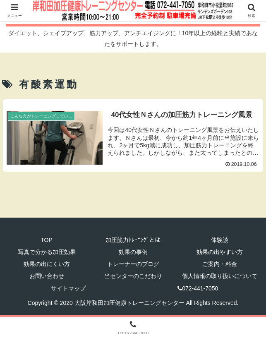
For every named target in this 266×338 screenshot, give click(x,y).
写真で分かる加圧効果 (47, 252)
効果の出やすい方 (220, 252)
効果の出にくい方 (47, 264)
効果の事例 (133, 252)
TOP (47, 240)
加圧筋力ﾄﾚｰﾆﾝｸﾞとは (133, 240)
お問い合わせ (46, 276)
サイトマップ (68, 288)
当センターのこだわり (133, 276)
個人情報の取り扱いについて (219, 276)
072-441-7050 (197, 288)
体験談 (219, 240)
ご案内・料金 (219, 264)
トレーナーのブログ (133, 264)
